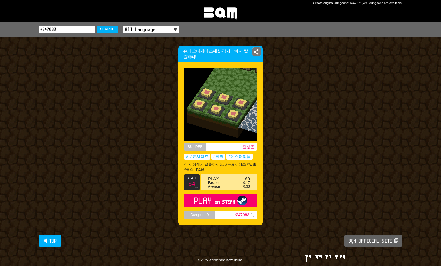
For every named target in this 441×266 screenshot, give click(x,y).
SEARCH (107, 29)
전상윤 (248, 146)
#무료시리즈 (197, 156)
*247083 (244, 215)
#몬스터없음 (239, 156)
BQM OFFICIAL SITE (373, 241)
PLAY (220, 200)
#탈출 (218, 156)
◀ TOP (50, 241)
